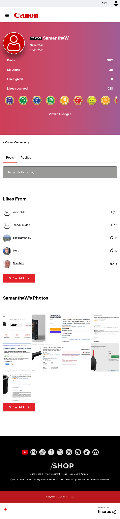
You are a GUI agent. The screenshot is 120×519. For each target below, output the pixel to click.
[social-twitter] (60, 452)
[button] (17, 328)
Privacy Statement (52, 474)
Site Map (74, 474)
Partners (84, 474)
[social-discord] (95, 452)
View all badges (60, 114)
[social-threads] (69, 452)
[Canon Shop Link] (60, 465)
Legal (65, 474)
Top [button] (5, 509)
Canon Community (26, 15)
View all (17, 278)
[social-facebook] (51, 452)
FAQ (104, 3)
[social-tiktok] (42, 452)
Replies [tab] (26, 157)
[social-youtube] (25, 452)
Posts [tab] (10, 157)
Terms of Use (35, 474)
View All (17, 407)
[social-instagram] (33, 452)
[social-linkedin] (86, 452)
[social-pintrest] (78, 452)
